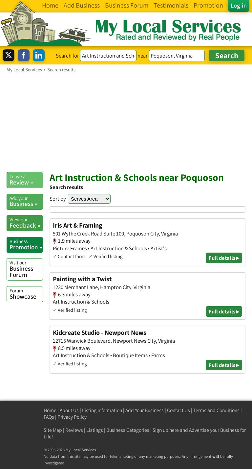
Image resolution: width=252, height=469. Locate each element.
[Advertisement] (126, 122)
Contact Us (178, 410)
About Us (69, 410)
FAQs (49, 417)
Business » (26, 201)
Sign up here (166, 430)
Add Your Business (144, 410)
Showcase (26, 293)
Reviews (74, 430)
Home (50, 410)
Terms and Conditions (216, 410)
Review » (26, 179)
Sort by (58, 198)
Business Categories (127, 430)
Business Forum (26, 269)
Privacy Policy (72, 417)
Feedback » (26, 222)
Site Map (53, 430)
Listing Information (102, 410)
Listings (94, 430)
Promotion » (26, 244)
